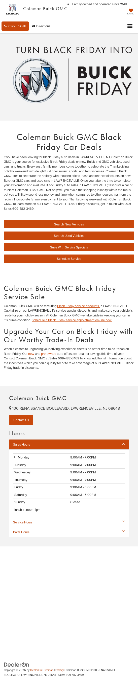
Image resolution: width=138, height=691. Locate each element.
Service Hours (69, 522)
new (31, 353)
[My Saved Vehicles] (130, 12)
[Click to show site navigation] (130, 26)
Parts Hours (69, 532)
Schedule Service (69, 258)
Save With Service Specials (69, 247)
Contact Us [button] (21, 420)
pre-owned (49, 353)
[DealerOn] (16, 664)
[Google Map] (69, 597)
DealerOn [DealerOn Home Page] (36, 670)
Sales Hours (69, 444)
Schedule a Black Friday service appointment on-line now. (72, 320)
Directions (41, 26)
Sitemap (48, 670)
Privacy (59, 670)
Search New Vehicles (69, 224)
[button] (15, 26)
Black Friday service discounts (78, 306)
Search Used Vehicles (69, 235)
